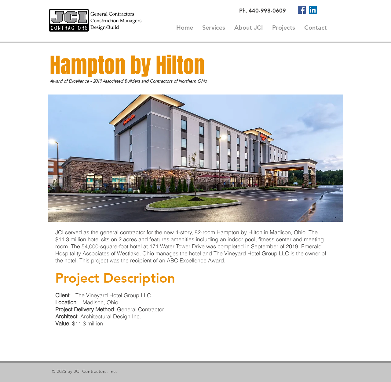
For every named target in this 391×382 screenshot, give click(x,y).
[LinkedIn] (313, 10)
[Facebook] (302, 10)
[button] (195, 158)
